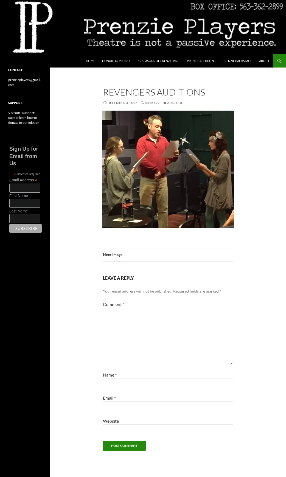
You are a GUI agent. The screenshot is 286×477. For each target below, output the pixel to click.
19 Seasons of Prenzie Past (159, 61)
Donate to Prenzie (116, 61)
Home (90, 61)
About (264, 61)
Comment (113, 304)
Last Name (18, 211)
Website (111, 420)
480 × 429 (152, 103)
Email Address (23, 180)
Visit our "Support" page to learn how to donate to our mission (23, 118)
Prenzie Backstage (237, 61)
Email (109, 397)
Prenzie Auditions (201, 61)
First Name (18, 195)
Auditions (176, 103)
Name (110, 374)
